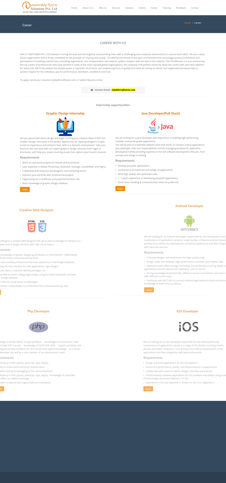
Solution (129, 7)
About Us (88, 7)
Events (142, 7)
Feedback (181, 7)
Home (74, 7)
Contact (195, 7)
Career (154, 7)
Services (116, 7)
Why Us (103, 7)
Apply (25, 189)
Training (167, 7)
